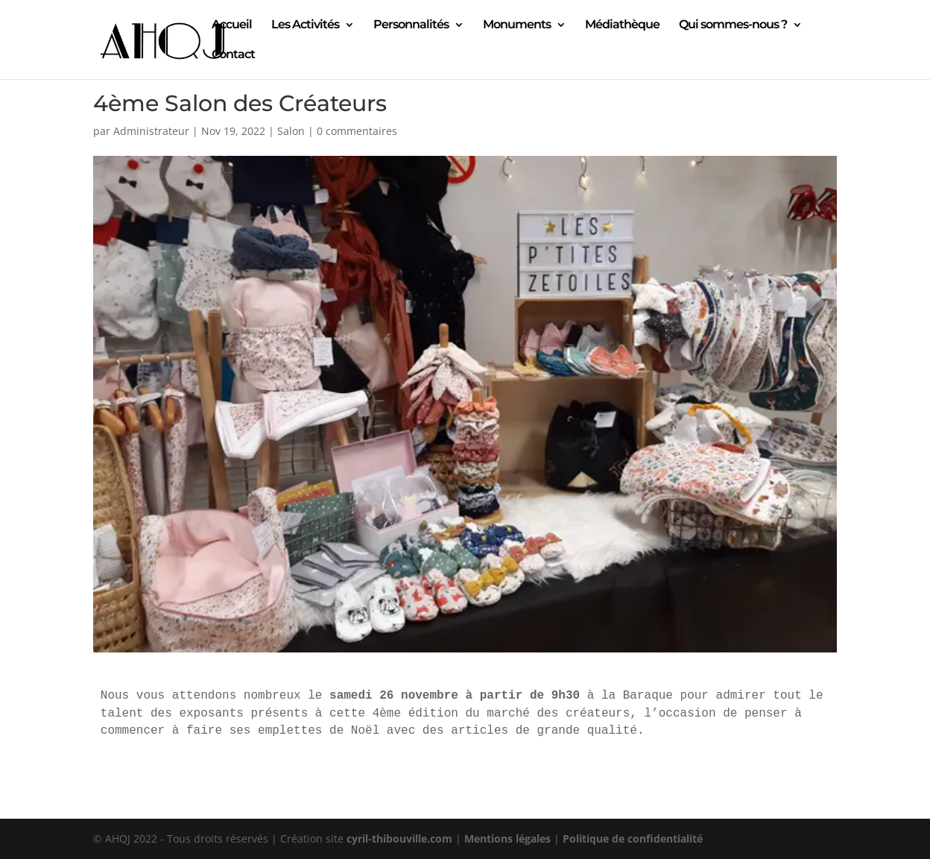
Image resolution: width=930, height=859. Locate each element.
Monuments (517, 25)
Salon (291, 131)
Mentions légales (507, 838)
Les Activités (305, 25)
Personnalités (411, 25)
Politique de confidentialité (633, 838)
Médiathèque (622, 25)
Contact (233, 55)
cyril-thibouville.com (399, 838)
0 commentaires (357, 131)
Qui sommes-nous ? (733, 25)
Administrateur (151, 131)
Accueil (232, 25)
